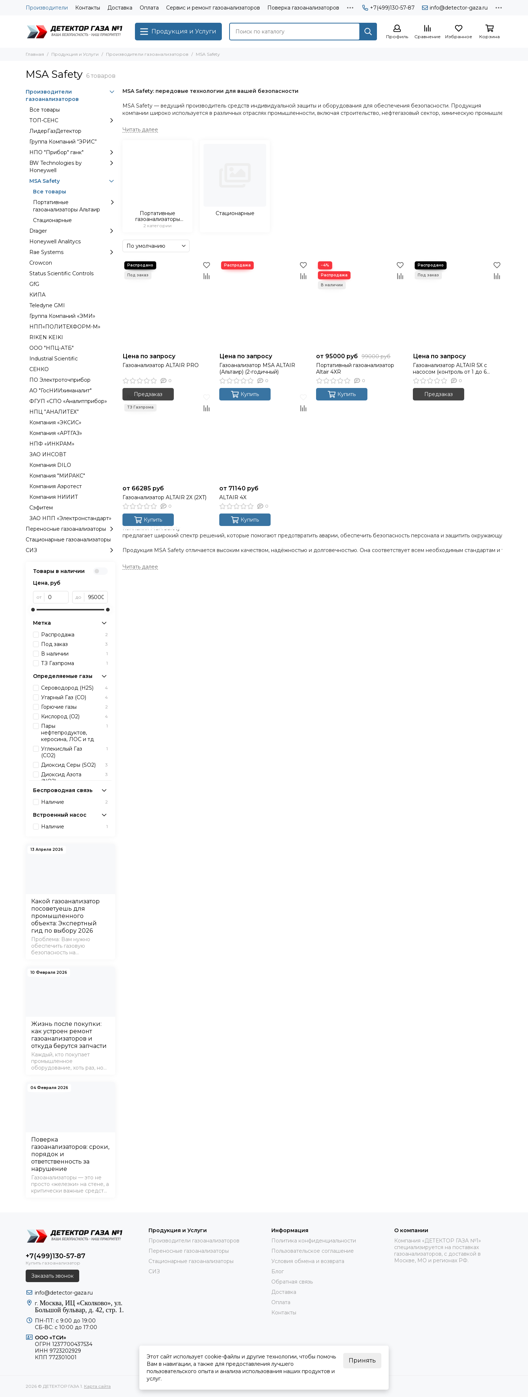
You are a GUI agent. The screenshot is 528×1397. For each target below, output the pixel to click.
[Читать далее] (140, 130)
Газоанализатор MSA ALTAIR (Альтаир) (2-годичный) (257, 368)
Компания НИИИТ (53, 497)
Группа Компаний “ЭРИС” (63, 141)
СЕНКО (39, 369)
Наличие (74, 802)
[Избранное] (458, 32)
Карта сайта (97, 1386)
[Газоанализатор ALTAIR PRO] (167, 304)
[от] (56, 597)
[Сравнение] (427, 32)
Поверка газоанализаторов (303, 7)
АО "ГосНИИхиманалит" (60, 390)
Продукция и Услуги (75, 54)
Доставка (119, 7)
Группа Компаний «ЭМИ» (62, 316)
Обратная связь (292, 1281)
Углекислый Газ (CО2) (74, 752)
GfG (34, 284)
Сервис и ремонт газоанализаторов (213, 7)
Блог (277, 1271)
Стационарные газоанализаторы (68, 539)
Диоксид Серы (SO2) (74, 765)
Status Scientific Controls (61, 273)
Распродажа (74, 634)
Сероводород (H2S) (74, 688)
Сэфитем (41, 507)
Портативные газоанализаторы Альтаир (74, 206)
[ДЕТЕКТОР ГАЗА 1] (77, 31)
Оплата (149, 7)
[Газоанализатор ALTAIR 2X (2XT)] (167, 436)
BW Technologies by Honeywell (72, 166)
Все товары (44, 109)
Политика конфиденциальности (313, 1240)
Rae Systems (72, 252)
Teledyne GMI (47, 305)
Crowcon (40, 263)
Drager (72, 231)
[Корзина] (489, 32)
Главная (35, 54)
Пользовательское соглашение (312, 1251)
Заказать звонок (52, 1276)
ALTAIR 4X (232, 497)
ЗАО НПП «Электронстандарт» (70, 518)
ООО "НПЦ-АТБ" (51, 348)
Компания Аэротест (55, 486)
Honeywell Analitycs (55, 241)
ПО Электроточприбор (60, 380)
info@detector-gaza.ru (455, 7)
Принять (362, 1360)
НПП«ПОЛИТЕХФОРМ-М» (64, 326)
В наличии (74, 653)
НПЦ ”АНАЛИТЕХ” (54, 412)
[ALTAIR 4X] (264, 436)
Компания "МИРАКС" (57, 475)
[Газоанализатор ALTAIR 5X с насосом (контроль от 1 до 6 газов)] (457, 304)
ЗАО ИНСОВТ (47, 454)
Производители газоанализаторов (147, 54)
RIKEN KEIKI (46, 337)
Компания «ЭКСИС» (55, 422)
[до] (96, 597)
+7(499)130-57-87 (388, 7)
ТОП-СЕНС (72, 120)
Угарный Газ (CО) (74, 697)
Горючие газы (74, 707)
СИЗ (70, 550)
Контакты (87, 7)
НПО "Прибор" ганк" (72, 152)
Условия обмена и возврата (307, 1261)
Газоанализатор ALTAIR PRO (160, 365)
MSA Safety (72, 181)
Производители (47, 7)
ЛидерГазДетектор (55, 131)
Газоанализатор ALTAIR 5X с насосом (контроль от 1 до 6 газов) (450, 368)
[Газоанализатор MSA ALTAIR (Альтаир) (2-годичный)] (264, 304)
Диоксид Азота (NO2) (74, 777)
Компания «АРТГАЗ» (55, 433)
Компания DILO (50, 465)
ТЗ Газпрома (74, 663)
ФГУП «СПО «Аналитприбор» (68, 401)
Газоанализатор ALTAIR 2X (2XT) (164, 497)
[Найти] (368, 31)
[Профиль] (397, 32)
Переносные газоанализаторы (70, 529)
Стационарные (52, 220)
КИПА (37, 294)
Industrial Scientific (53, 358)
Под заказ (74, 644)
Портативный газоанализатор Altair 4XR (355, 368)
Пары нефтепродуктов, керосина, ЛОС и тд (74, 733)
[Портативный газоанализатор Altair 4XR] (361, 304)
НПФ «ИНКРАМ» (51, 443)
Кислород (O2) (74, 716)
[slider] (33, 609)
